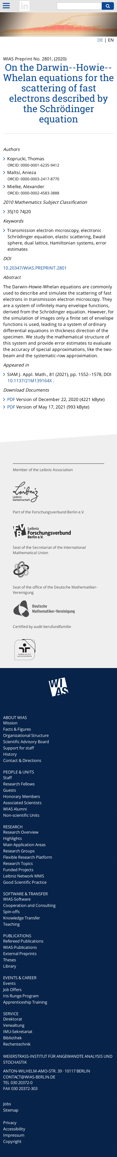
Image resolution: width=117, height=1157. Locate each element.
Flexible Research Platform (27, 857)
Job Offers (12, 989)
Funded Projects (18, 869)
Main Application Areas (24, 844)
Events (9, 983)
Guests (9, 790)
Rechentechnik (17, 1044)
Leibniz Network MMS (23, 876)
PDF (11, 399)
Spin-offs (11, 911)
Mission (10, 723)
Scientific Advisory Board (26, 741)
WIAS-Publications (20, 947)
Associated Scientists (22, 802)
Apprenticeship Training (25, 1002)
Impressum (13, 1135)
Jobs (7, 1104)
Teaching (11, 924)
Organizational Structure (26, 735)
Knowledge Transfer (21, 918)
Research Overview (20, 832)
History (10, 754)
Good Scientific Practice (24, 882)
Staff (7, 777)
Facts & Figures (17, 729)
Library (9, 966)
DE (100, 40)
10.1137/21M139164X (29, 380)
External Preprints (20, 953)
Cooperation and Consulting (29, 905)
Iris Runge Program (21, 996)
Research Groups (19, 851)
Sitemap (10, 1110)
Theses (9, 960)
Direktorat (12, 1019)
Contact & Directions (22, 760)
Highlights (12, 838)
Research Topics (18, 863)
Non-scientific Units (21, 815)
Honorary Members (21, 796)
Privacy (10, 1122)
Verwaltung (13, 1025)
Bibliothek (12, 1038)
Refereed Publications (23, 941)
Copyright (12, 1141)
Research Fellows (19, 784)
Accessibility (14, 1129)
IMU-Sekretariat (17, 1031)
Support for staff (18, 748)
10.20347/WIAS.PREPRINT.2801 (35, 268)
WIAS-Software (17, 899)
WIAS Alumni (15, 809)
